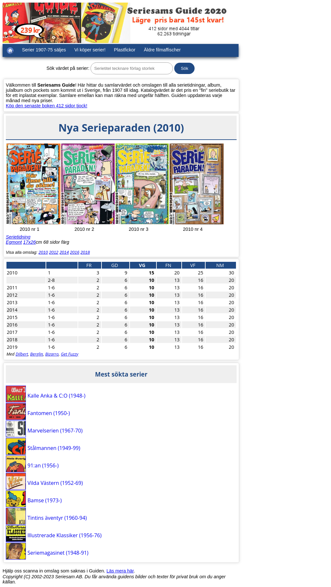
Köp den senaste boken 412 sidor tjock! (46, 105)
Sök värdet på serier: (68, 68)
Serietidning (18, 237)
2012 (54, 252)
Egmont (14, 242)
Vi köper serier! (90, 49)
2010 (43, 252)
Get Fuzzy (69, 354)
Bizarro (52, 354)
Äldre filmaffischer (162, 49)
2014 (64, 252)
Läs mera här (120, 570)
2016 (75, 252)
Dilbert (22, 354)
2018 (85, 252)
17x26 (29, 242)
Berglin (36, 354)
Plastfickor (124, 49)
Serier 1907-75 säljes (44, 49)
